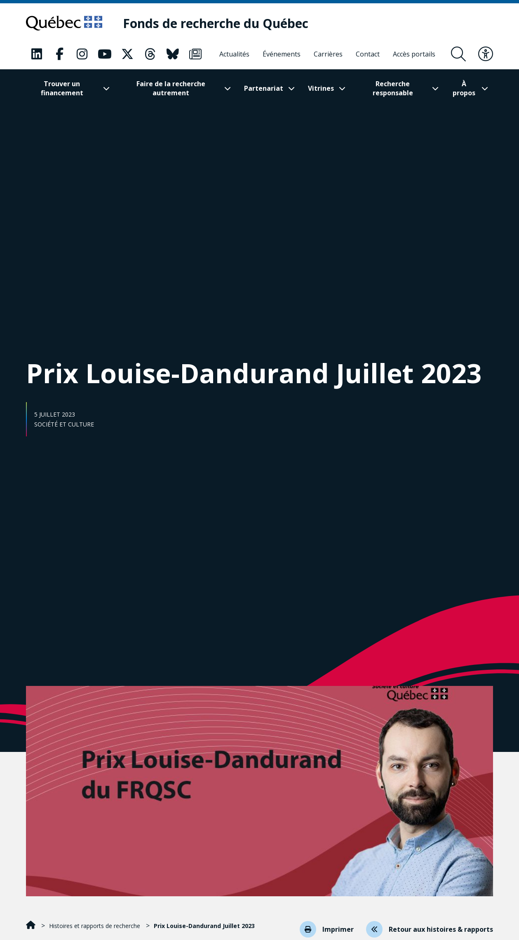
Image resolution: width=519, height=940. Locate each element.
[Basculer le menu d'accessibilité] (485, 54)
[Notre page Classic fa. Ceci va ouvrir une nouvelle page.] (36, 54)
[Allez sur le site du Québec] (64, 23)
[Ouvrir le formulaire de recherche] (458, 54)
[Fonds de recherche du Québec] (215, 23)
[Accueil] (31, 926)
